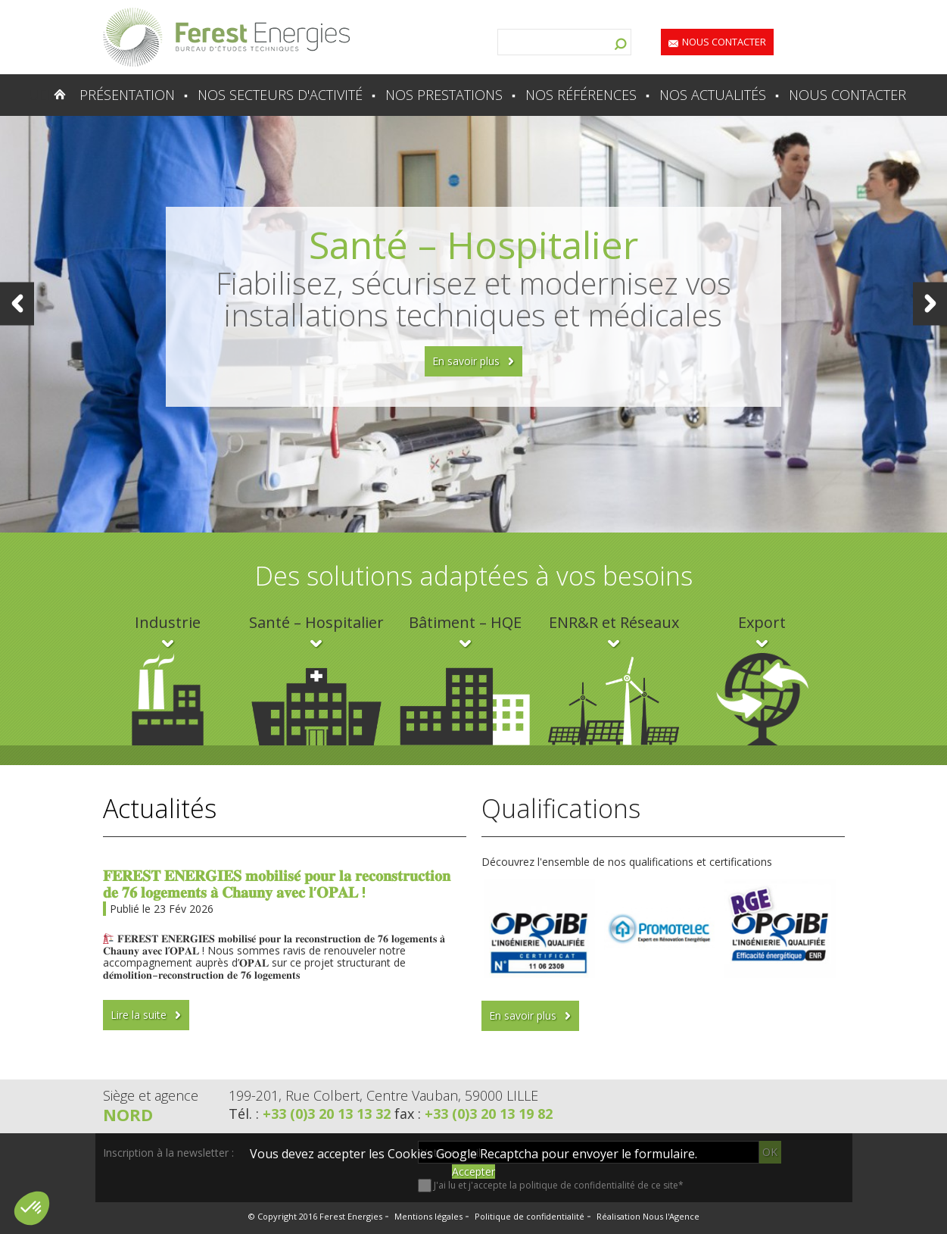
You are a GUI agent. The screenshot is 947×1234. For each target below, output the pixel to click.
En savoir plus (466, 361)
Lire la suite (139, 1015)
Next (930, 303)
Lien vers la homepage (226, 37)
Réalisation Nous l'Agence (648, 1216)
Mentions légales (428, 1216)
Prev (17, 303)
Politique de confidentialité (529, 1216)
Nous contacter (724, 41)
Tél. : (311, 1113)
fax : (473, 1113)
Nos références (581, 95)
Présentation (127, 95)
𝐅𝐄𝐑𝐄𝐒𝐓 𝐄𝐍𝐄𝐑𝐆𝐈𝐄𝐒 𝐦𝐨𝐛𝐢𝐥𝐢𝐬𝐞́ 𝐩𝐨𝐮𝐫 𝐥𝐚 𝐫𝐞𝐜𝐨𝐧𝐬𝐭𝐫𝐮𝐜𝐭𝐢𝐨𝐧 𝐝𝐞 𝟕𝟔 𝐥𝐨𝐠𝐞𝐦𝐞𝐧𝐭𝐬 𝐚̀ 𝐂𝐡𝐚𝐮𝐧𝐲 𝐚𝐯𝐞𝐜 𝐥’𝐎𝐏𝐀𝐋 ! (276, 883)
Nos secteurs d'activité (280, 95)
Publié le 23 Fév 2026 (161, 908)
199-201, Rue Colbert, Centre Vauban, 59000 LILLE (383, 1095)
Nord (128, 1114)
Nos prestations (444, 95)
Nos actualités (712, 95)
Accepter (473, 1171)
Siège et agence (150, 1095)
